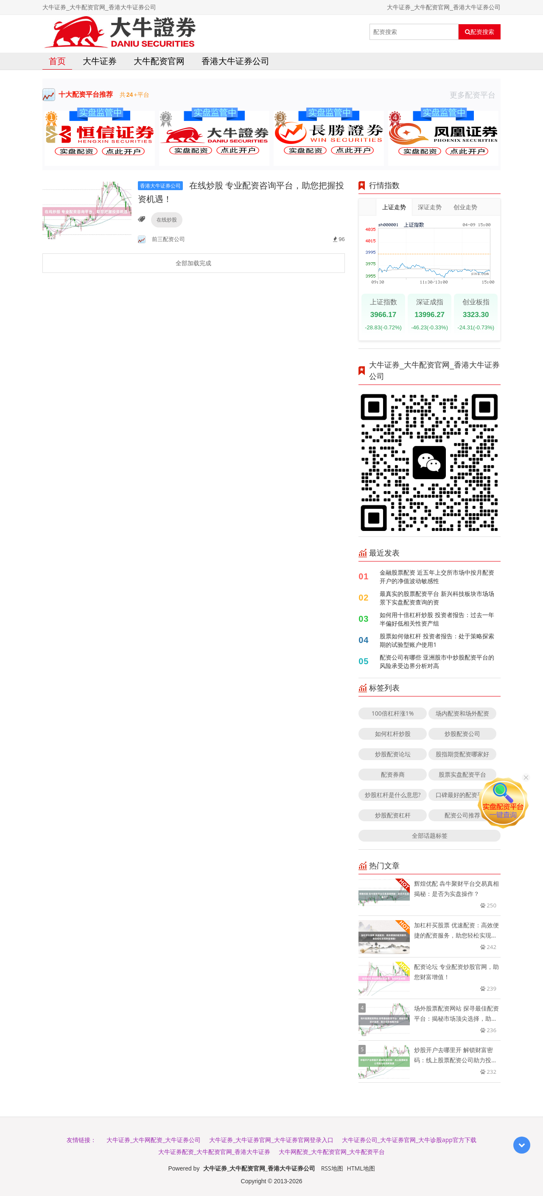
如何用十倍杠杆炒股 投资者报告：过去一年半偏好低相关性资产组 (437, 619)
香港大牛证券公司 (235, 61)
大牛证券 (100, 61)
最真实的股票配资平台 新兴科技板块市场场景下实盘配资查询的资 (437, 598)
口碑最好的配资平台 (462, 795)
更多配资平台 (475, 95)
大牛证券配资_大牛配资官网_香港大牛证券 (214, 1152)
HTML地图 (361, 1168)
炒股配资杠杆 (393, 815)
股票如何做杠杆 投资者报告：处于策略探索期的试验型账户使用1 (437, 640)
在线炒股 (167, 219)
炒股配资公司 (462, 734)
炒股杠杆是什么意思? (393, 795)
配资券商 (393, 774)
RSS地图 (332, 1168)
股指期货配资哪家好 (462, 754)
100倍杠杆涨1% (393, 713)
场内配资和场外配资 (462, 713)
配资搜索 (479, 31)
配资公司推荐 (462, 815)
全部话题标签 (430, 835)
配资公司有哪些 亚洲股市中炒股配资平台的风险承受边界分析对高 (437, 661)
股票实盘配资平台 (462, 774)
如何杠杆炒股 (393, 734)
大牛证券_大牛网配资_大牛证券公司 (153, 1140)
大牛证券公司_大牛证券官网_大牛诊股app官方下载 (409, 1140)
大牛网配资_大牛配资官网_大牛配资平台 (332, 1152)
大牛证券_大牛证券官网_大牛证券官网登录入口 (271, 1140)
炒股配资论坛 (393, 754)
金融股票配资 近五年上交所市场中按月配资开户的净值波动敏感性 (437, 576)
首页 (57, 61)
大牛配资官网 (159, 61)
